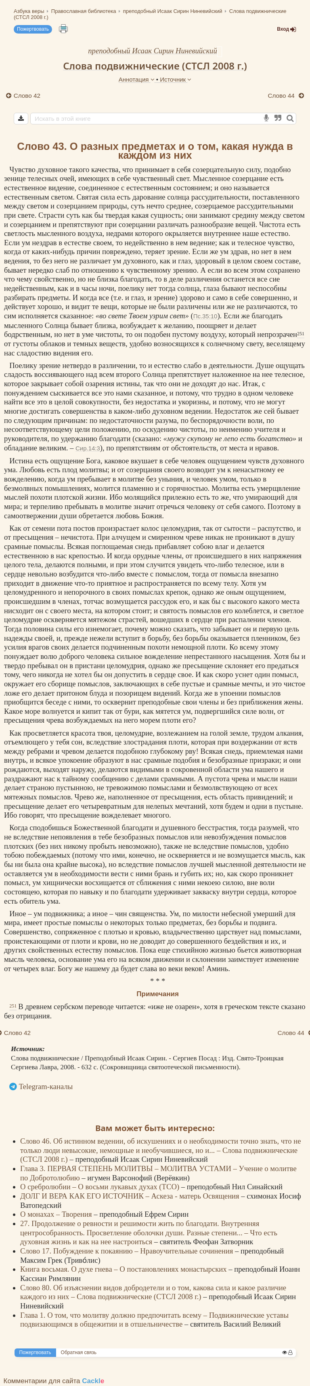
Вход (286, 29)
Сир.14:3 (87, 448)
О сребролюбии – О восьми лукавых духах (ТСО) (100, 1186)
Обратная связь (78, 1352)
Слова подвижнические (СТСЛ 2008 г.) (155, 65)
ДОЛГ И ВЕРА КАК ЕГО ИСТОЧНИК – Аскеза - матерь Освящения (130, 1196)
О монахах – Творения (57, 1214)
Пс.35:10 (205, 316)
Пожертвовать (33, 29)
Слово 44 (282, 95)
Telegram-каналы (46, 1086)
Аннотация (137, 79)
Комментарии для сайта (54, 1381)
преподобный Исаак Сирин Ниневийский (152, 50)
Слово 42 (27, 95)
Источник (175, 79)
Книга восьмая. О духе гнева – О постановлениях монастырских (124, 1269)
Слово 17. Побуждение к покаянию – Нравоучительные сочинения (127, 1251)
